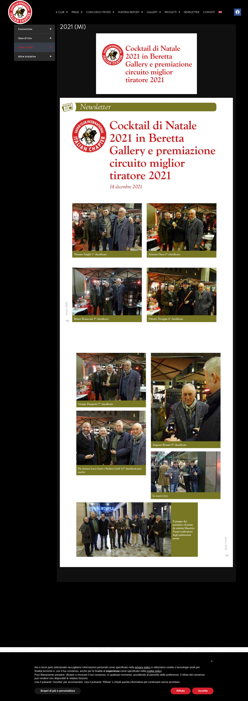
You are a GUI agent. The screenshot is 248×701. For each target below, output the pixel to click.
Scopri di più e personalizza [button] (57, 690)
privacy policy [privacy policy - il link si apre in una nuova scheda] (143, 667)
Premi (77, 12)
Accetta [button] (203, 690)
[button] (212, 661)
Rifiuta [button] (181, 690)
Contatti (209, 12)
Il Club (62, 12)
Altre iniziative (36, 69)
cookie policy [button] (154, 671)
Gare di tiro (36, 51)
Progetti (172, 12)
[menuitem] (220, 12)
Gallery (154, 12)
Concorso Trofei (100, 12)
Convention (36, 42)
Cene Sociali (36, 60)
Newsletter (191, 12)
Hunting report (130, 12)
